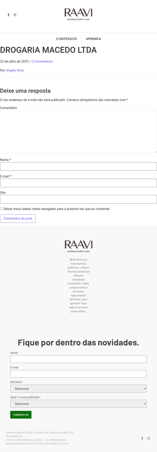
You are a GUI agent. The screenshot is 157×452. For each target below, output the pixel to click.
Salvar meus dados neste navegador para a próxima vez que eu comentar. (56, 209)
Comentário (8, 108)
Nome (5, 160)
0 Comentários (42, 61)
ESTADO (16, 382)
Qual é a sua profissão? (25, 397)
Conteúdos (66, 39)
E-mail (5, 176)
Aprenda (93, 39)
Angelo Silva (15, 70)
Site (3, 192)
